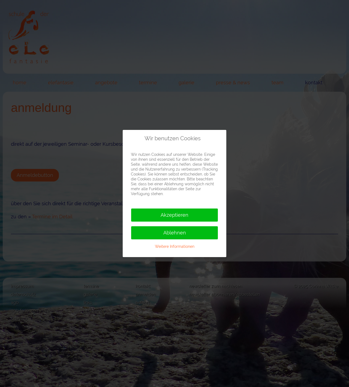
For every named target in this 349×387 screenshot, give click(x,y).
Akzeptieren (174, 215)
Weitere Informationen (174, 246)
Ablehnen (174, 233)
